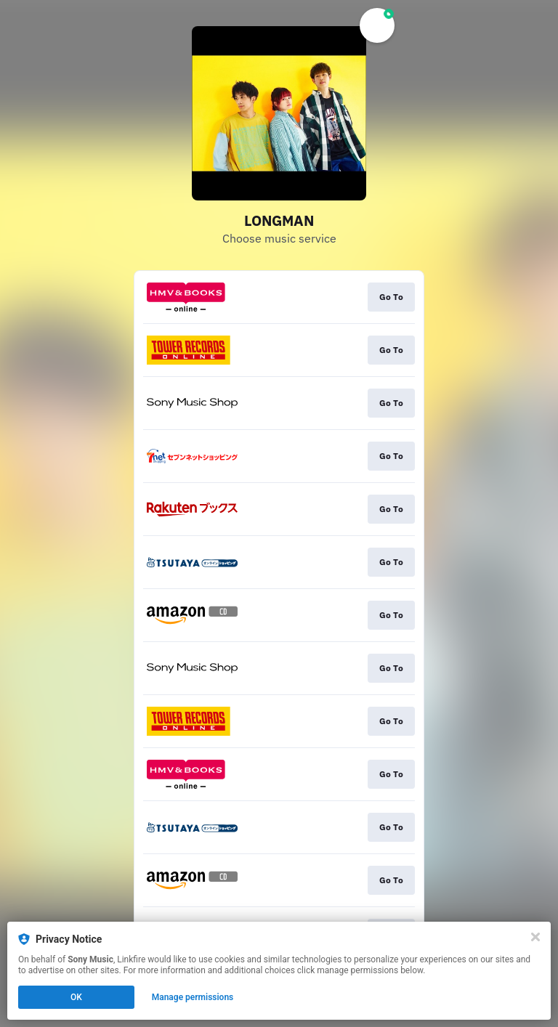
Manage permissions (193, 997)
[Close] (535, 937)
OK (76, 997)
